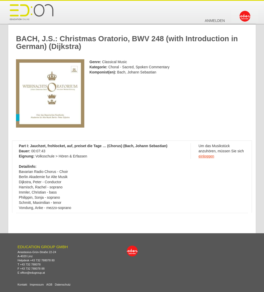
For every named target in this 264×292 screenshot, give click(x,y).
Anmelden (215, 21)
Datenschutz (63, 284)
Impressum (37, 284)
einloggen (206, 156)
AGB (49, 284)
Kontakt (22, 284)
